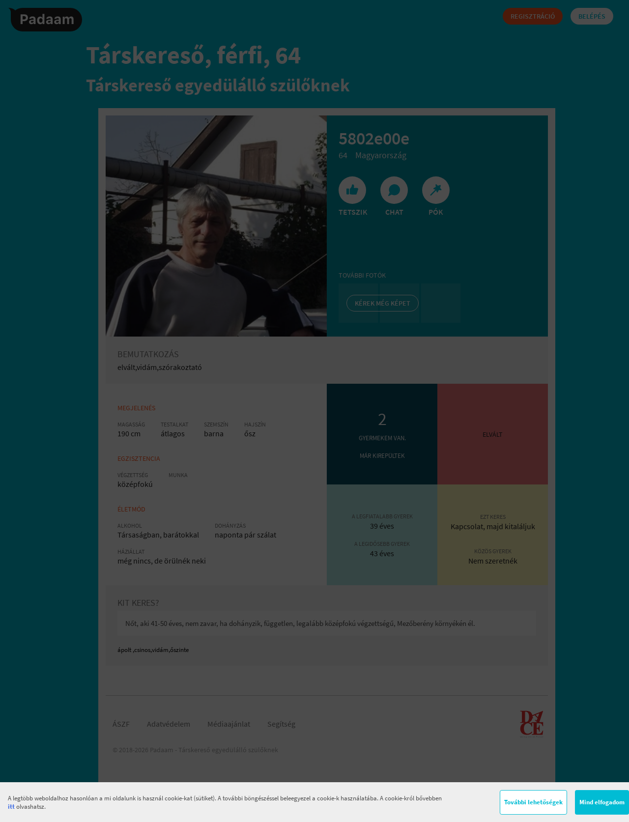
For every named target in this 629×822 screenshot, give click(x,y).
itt (11, 806)
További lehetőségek (533, 802)
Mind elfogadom (602, 802)
